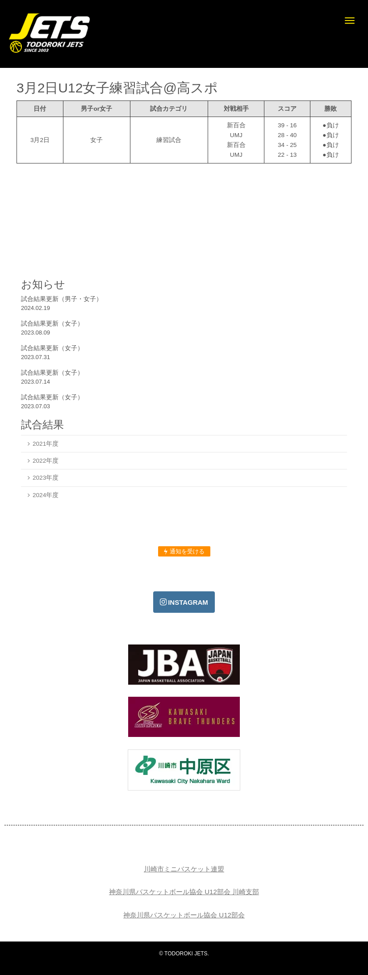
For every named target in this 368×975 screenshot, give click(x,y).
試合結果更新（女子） (52, 323)
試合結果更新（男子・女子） (61, 298)
